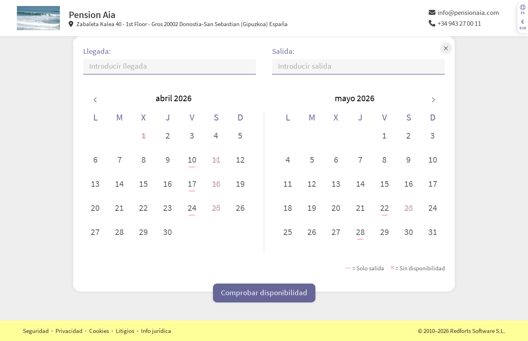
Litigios (125, 331)
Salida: (283, 51)
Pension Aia (92, 14)
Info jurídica (156, 331)
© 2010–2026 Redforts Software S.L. (461, 331)
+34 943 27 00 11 (455, 23)
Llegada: (97, 51)
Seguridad (36, 331)
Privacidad (68, 331)
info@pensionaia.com (464, 12)
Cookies (99, 331)
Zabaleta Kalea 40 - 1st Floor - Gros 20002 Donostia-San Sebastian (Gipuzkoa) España (178, 24)
